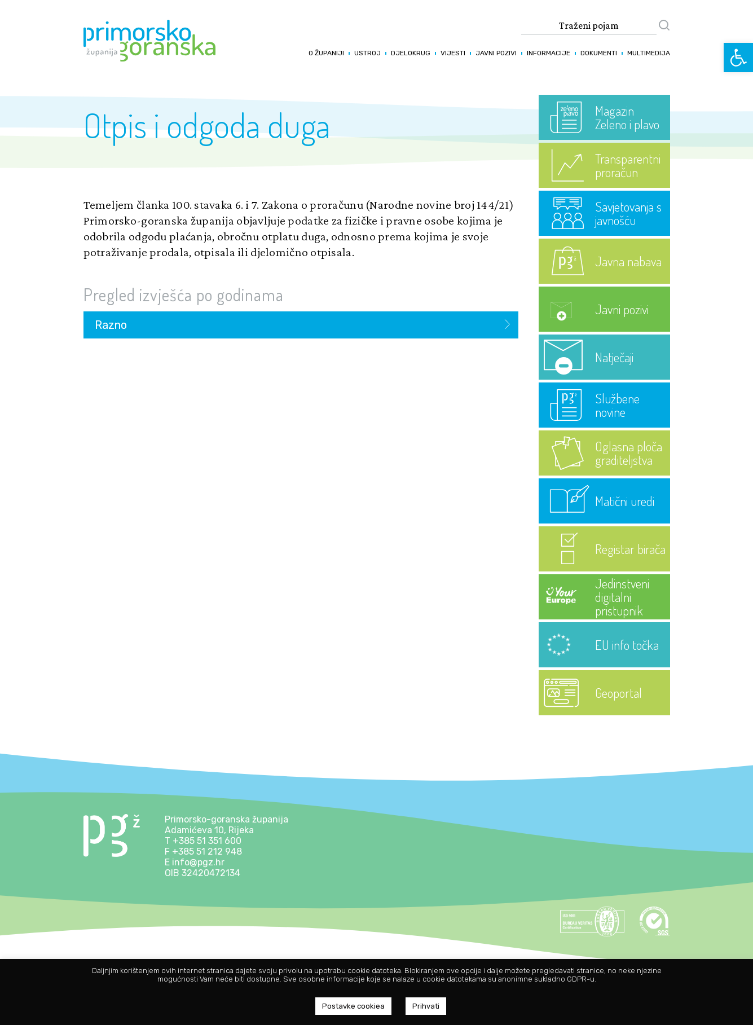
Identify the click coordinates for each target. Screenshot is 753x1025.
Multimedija (648, 53)
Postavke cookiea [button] (353, 1006)
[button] (738, 57)
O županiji (326, 53)
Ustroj (367, 53)
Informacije (548, 53)
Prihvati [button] (425, 1006)
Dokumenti (598, 53)
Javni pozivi (496, 53)
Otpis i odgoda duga (207, 124)
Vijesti (453, 53)
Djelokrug (410, 53)
